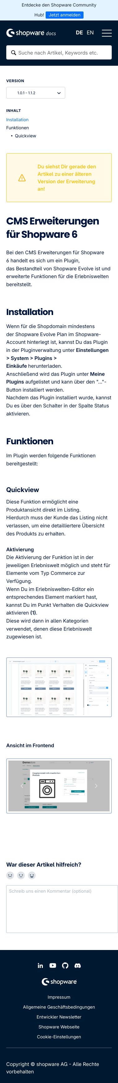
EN (90, 33)
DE (79, 33)
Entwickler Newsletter (59, 1017)
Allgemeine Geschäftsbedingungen (59, 1007)
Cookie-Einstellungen (59, 1037)
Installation (17, 119)
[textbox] (59, 52)
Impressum (59, 997)
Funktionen (17, 128)
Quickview (25, 136)
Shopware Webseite (59, 1027)
